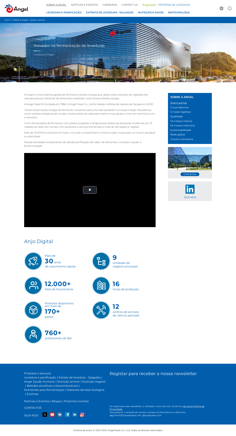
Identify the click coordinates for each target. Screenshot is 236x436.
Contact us (130, 4)
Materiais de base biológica (85, 390)
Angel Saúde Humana (39, 381)
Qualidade (176, 116)
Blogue (57, 401)
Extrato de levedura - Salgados (80, 377)
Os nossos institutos (182, 125)
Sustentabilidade (180, 130)
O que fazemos (179, 107)
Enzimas (33, 394)
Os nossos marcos (181, 121)
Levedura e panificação (40, 377)
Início (7, 20)
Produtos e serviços (37, 373)
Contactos (33, 408)
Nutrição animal (68, 381)
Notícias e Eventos (37, 401)
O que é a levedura (181, 139)
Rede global (177, 134)
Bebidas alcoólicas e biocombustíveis (52, 385)
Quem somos (37, 20)
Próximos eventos (76, 401)
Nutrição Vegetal (93, 381)
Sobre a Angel (20, 20)
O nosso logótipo (180, 111)
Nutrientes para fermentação (44, 390)
